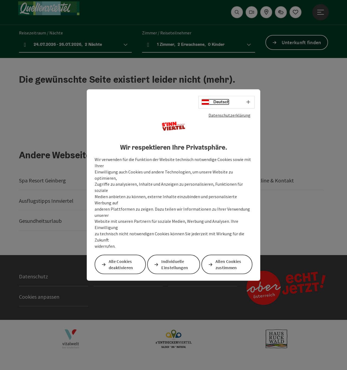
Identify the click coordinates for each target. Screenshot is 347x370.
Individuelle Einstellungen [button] (175, 264)
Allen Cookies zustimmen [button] (229, 264)
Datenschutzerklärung (229, 115)
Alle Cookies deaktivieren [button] (121, 264)
